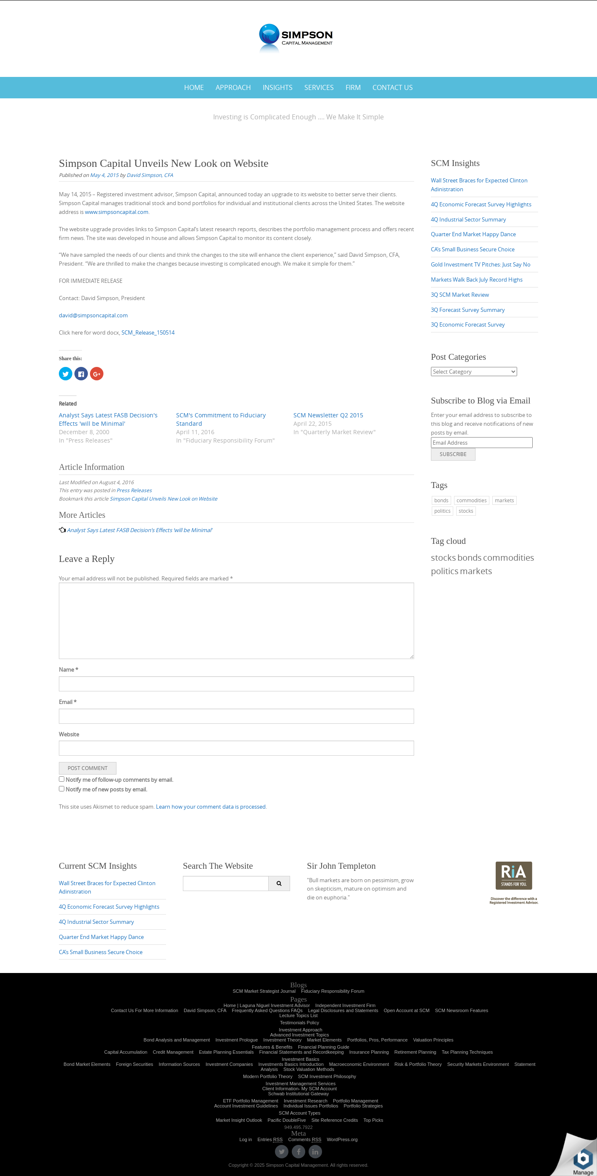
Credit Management (173, 1052)
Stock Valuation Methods (308, 1069)
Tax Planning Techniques (467, 1052)
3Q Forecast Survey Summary (468, 310)
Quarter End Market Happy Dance (473, 234)
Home (194, 87)
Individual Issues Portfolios (310, 1105)
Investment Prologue (236, 1039)
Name (68, 669)
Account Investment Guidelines (246, 1105)
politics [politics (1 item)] (442, 510)
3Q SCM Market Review (460, 294)
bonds (469, 557)
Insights (278, 87)
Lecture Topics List (299, 1015)
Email (68, 702)
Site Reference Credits (335, 1120)
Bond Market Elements (86, 1064)
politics (445, 571)
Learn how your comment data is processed (211, 806)
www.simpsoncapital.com (116, 212)
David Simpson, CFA (150, 174)
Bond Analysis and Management (177, 1039)
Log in (245, 1139)
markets (476, 571)
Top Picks (373, 1120)
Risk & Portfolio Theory (417, 1064)
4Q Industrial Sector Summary (468, 219)
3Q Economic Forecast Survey (468, 324)
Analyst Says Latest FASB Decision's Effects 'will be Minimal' (108, 419)
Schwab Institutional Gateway (298, 1093)
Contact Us (392, 87)
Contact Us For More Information (144, 1010)
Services (319, 87)
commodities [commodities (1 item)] (472, 500)
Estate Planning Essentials (226, 1052)
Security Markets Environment (478, 1064)
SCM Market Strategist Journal (264, 991)
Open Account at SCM (407, 1010)
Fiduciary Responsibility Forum (332, 991)
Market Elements (324, 1039)
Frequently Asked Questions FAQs (267, 1010)
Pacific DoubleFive (287, 1120)
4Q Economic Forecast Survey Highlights (481, 204)
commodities (508, 557)
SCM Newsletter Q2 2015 (328, 415)
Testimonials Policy (299, 1022)
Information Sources (179, 1064)
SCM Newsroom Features (462, 1010)
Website (69, 734)
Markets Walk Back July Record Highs (477, 279)
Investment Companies (229, 1064)
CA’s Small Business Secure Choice (473, 249)
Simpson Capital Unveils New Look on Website (163, 498)
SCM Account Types (299, 1112)
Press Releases (134, 490)
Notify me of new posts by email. (106, 789)
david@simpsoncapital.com (93, 315)
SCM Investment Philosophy (327, 1076)
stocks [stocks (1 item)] (466, 510)
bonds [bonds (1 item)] (441, 500)
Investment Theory (282, 1039)
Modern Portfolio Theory (268, 1076)
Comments (304, 1139)
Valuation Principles (433, 1039)
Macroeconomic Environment (359, 1064)
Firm (353, 87)
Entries (270, 1139)
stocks (443, 557)
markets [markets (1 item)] (504, 500)
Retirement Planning (415, 1052)
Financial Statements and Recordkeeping (301, 1052)
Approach (233, 87)
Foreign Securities (134, 1064)
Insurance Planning (369, 1052)
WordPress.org (342, 1139)
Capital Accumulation (126, 1052)
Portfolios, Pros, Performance (377, 1039)
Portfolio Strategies (363, 1105)
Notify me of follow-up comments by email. (119, 779)
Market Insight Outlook (239, 1120)
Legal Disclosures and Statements (343, 1010)
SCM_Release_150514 (148, 332)
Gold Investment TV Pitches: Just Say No (481, 264)
